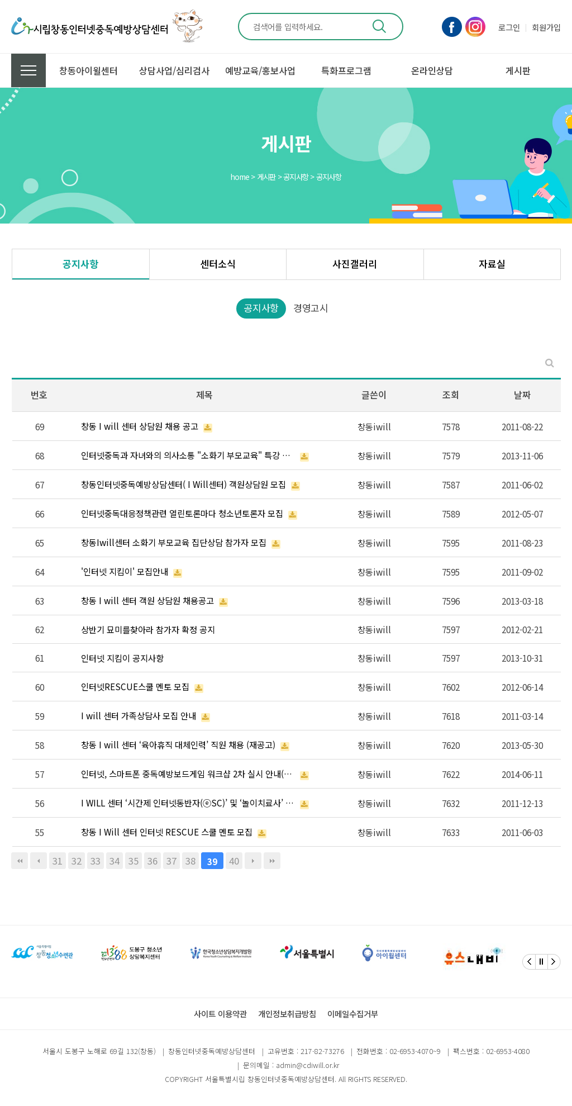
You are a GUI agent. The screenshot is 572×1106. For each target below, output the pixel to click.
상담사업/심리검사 (174, 70)
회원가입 (546, 27)
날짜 (522, 394)
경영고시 (310, 308)
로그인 (509, 27)
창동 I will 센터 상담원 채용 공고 (139, 426)
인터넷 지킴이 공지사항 (122, 658)
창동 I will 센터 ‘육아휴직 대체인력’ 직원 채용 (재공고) (178, 744)
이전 (38, 860)
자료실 (492, 263)
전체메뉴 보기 (28, 70)
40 (234, 860)
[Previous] (529, 962)
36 (152, 860)
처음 (19, 860)
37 (171, 860)
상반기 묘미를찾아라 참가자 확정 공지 (148, 629)
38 (190, 860)
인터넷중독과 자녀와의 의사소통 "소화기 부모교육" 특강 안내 (188, 455)
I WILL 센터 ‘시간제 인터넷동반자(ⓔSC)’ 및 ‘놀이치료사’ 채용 (188, 802)
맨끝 (272, 860)
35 (133, 860)
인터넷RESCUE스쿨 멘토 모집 (135, 686)
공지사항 (80, 263)
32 (77, 860)
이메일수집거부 (352, 1013)
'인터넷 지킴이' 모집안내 (124, 571)
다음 (253, 860)
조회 (450, 394)
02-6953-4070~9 (415, 1051)
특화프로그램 (346, 70)
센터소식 (218, 263)
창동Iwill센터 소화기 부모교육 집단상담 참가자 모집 (173, 542)
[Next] (554, 962)
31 (58, 860)
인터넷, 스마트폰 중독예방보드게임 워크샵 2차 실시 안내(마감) (188, 773)
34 (114, 860)
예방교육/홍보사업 (260, 70)
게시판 (518, 70)
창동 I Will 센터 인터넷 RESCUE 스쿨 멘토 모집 (166, 831)
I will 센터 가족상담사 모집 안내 (138, 715)
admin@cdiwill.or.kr (307, 1065)
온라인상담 (432, 70)
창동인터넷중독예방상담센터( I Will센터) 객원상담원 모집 (183, 484)
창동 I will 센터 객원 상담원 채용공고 (147, 600)
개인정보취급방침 (287, 1013)
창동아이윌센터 (88, 70)
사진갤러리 (354, 263)
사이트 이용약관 (220, 1013)
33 (95, 860)
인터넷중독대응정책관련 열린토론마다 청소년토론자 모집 (182, 513)
